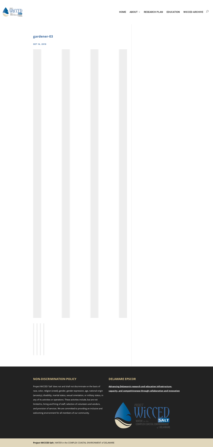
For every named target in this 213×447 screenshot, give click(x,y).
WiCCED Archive (193, 12)
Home (122, 12)
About (134, 12)
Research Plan (153, 12)
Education (173, 12)
